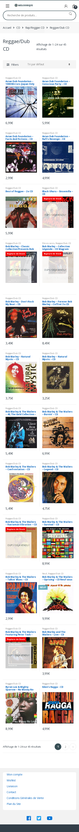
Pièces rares (48, 243)
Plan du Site (14, 804)
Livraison (12, 786)
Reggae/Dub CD (13, 77)
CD (18, 27)
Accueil (7, 27)
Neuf (44, 573)
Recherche (70, 15)
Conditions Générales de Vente (25, 798)
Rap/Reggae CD (35, 27)
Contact (11, 792)
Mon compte (14, 774)
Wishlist (11, 780)
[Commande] (48, 64)
